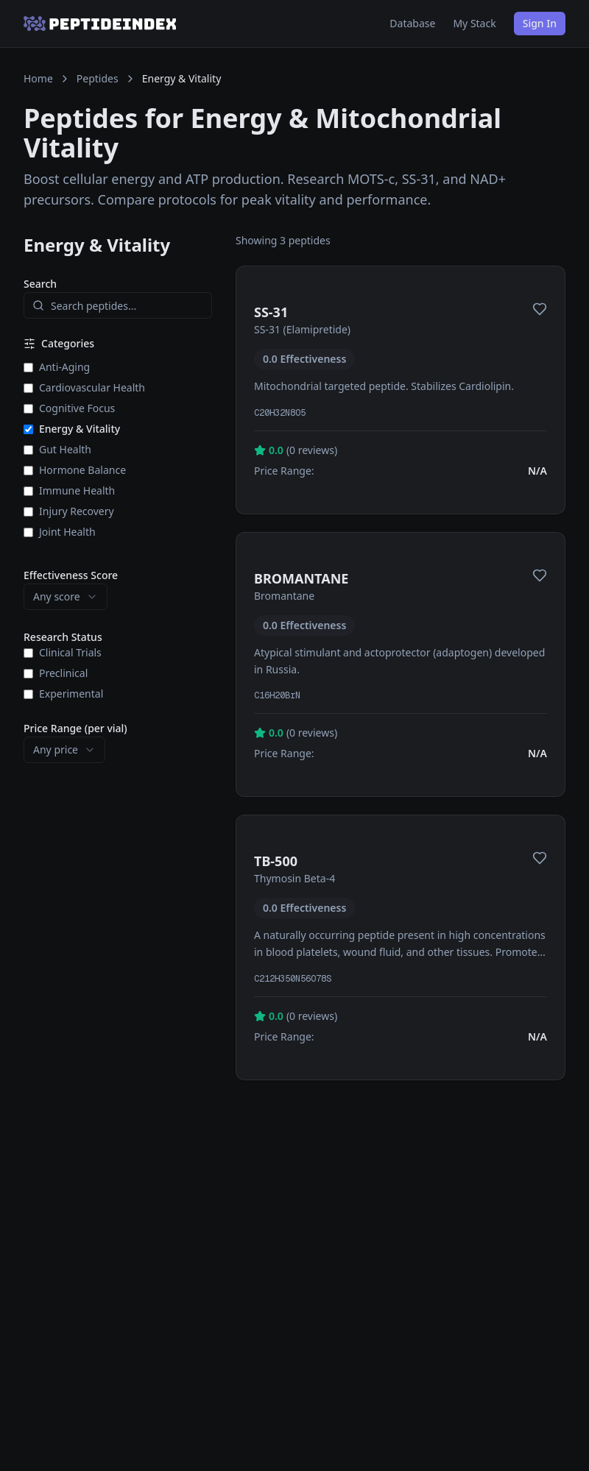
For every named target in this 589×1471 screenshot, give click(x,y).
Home (38, 78)
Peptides (98, 78)
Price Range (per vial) (75, 728)
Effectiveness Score (71, 575)
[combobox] (65, 597)
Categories (59, 343)
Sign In (540, 23)
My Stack (474, 23)
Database (412, 23)
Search (40, 284)
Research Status (63, 637)
